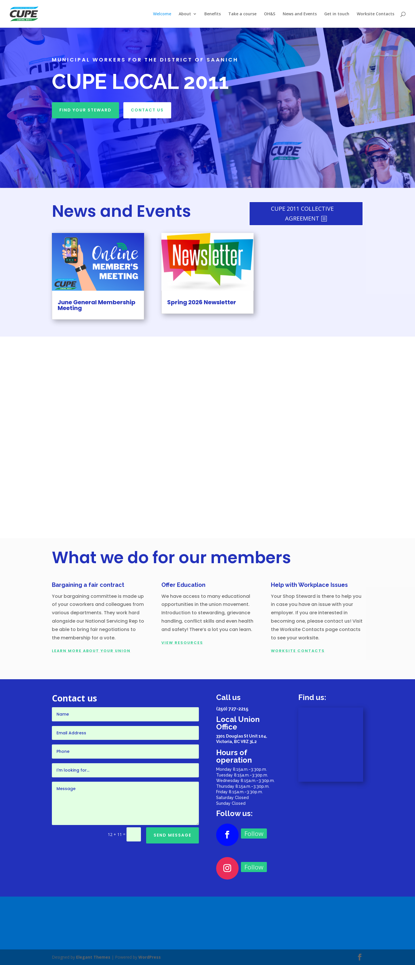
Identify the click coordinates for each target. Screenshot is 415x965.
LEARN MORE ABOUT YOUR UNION (91, 651)
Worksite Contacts (375, 14)
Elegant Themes (93, 957)
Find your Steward (85, 110)
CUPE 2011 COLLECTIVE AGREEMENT (302, 213)
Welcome (162, 14)
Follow (253, 833)
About (185, 14)
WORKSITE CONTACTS (298, 651)
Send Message (172, 835)
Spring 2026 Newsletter (201, 302)
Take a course (242, 14)
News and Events (300, 14)
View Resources (182, 642)
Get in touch (336, 14)
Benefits (212, 14)
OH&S (269, 14)
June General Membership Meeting (96, 305)
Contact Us (147, 110)
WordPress (149, 957)
